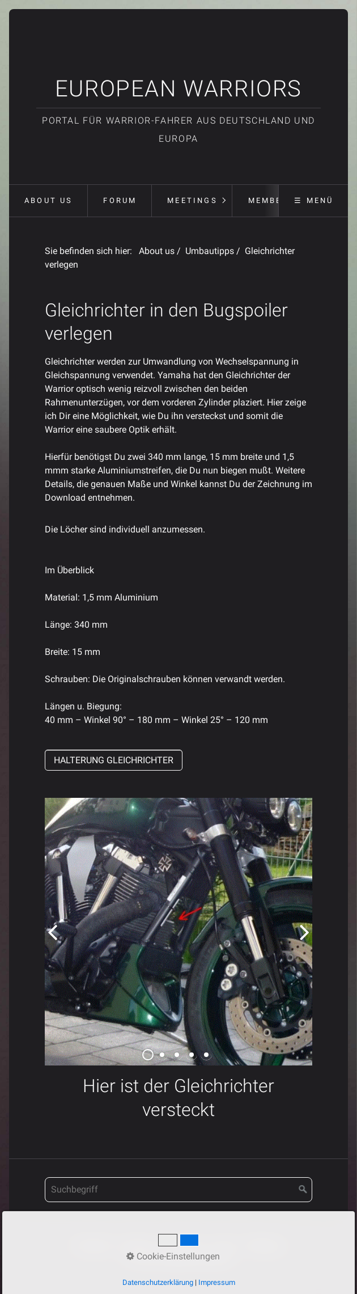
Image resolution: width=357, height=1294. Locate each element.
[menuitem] (48, 201)
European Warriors (178, 88)
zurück (56, 941)
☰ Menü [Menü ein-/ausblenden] (313, 200)
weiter (300, 941)
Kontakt (135, 1245)
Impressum (181, 1245)
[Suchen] (303, 1189)
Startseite (93, 1245)
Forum (120, 200)
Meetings (192, 200)
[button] (113, 760)
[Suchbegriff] (179, 1189)
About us (48, 200)
